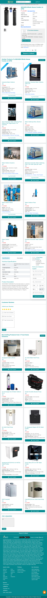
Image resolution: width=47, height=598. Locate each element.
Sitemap (4, 570)
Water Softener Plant (30, 202)
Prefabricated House (26, 547)
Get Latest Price (31, 11)
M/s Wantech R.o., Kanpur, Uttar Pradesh (34, 174)
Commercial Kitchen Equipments (18, 555)
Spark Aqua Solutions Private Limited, (10, 173)
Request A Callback (23, 533)
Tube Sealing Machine (17, 541)
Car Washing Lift (26, 559)
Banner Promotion (35, 573)
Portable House (12, 545)
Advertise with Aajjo (35, 570)
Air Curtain (10, 555)
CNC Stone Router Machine (23, 550)
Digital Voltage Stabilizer (15, 551)
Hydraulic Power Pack (37, 548)
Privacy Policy (20, 572)
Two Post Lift (32, 559)
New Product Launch (36, 576)
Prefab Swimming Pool (33, 560)
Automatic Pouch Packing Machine (13, 558)
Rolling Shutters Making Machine (16, 559)
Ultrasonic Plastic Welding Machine (14, 556)
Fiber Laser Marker (22, 554)
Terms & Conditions (21, 570)
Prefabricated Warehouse (17, 547)
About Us (5, 569)
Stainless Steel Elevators (37, 543)
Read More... (26, 47)
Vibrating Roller (9, 541)
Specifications (5, 258)
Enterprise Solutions (36, 578)
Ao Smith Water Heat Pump (32, 357)
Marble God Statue (40, 554)
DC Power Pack (21, 548)
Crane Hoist (8, 552)
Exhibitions (5, 578)
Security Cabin (6, 545)
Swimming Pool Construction (15, 561)
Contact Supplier (26, 40)
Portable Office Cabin (36, 546)
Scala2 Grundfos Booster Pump (33, 391)
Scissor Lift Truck (28, 543)
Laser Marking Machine (16, 539)
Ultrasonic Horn (37, 555)
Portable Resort (37, 545)
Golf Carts (25, 563)
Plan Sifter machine (29, 555)
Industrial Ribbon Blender (26, 541)
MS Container (20, 546)
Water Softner (5, 239)
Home (2, 4)
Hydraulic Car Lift (21, 543)
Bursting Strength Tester (28, 552)
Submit (4, 329)
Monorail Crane (14, 552)
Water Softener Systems (8, 163)
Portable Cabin (24, 539)
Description (20, 258)
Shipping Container (34, 547)
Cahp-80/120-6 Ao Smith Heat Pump (34, 499)
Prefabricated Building (7, 547)
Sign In (38, 1)
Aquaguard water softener (8, 357)
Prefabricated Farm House (21, 545)
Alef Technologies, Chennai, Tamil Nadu (10, 135)
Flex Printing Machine (13, 550)
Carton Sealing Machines (26, 542)
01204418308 (6, 584)
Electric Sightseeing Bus (17, 563)
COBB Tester (20, 552)
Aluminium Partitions (36, 541)
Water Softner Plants (7, 202)
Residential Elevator (14, 543)
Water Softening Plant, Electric (33, 121)
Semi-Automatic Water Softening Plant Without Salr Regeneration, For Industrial (12, 123)
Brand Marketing (35, 575)
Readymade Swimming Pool (35, 561)
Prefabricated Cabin (27, 546)
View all (42, 335)
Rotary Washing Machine (34, 550)
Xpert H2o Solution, (6, 250)
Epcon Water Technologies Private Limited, (34, 250)
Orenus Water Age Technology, (8, 92)
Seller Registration (35, 569)
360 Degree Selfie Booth (31, 564)
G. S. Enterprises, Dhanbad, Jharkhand (33, 132)
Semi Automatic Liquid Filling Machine (28, 558)
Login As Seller (35, 579)
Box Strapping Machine (16, 542)
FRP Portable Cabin (13, 546)
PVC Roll (5, 555)
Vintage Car (30, 563)
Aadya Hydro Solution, (30, 94)
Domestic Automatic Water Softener (34, 239)
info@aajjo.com (6, 588)
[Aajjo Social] (37, 537)
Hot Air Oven (14, 548)
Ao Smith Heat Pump (7, 427)
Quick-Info (5, 576)
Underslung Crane (35, 551)
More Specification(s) (26, 26)
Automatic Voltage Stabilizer (25, 551)
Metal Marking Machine (31, 554)
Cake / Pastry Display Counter (12, 554)
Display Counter (35, 542)
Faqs (4, 579)
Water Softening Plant (20, 4)
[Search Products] (16, 2)
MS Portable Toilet (30, 545)
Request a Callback (28, 53)
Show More (41, 60)
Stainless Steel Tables (7, 542)
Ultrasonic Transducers (26, 556)
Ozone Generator (18, 564)
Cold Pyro (24, 564)
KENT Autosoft (6, 499)
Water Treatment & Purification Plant (10, 4)
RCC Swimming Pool (25, 561)
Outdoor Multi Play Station (33, 539)
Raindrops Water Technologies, (31, 213)
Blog (4, 575)
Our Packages (34, 572)
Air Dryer (37, 558)
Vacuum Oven (9, 548)
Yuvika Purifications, (6, 211)
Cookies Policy (20, 569)
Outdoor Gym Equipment (8, 563)
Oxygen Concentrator (10, 564)
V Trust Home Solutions (32, 30)
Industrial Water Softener (8, 82)
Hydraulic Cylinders (28, 548)
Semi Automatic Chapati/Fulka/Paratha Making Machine (17, 560)
